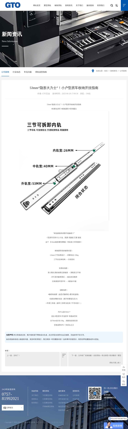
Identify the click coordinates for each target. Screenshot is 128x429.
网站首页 (36, 5)
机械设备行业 (63, 395)
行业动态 (16, 72)
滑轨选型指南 (41, 72)
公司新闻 (5, 72)
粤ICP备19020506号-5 (43, 422)
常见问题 (28, 72)
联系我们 (100, 5)
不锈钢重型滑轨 (48, 406)
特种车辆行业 (63, 410)
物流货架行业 (63, 406)
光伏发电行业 (63, 403)
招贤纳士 (35, 399)
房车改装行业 (63, 399)
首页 (106, 71)
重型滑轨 (47, 5)
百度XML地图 (57, 422)
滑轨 (63, 242)
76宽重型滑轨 (47, 395)
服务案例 (90, 5)
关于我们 (79, 5)
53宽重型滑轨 (47, 399)
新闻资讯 (68, 5)
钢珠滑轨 (58, 5)
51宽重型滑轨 (47, 403)
